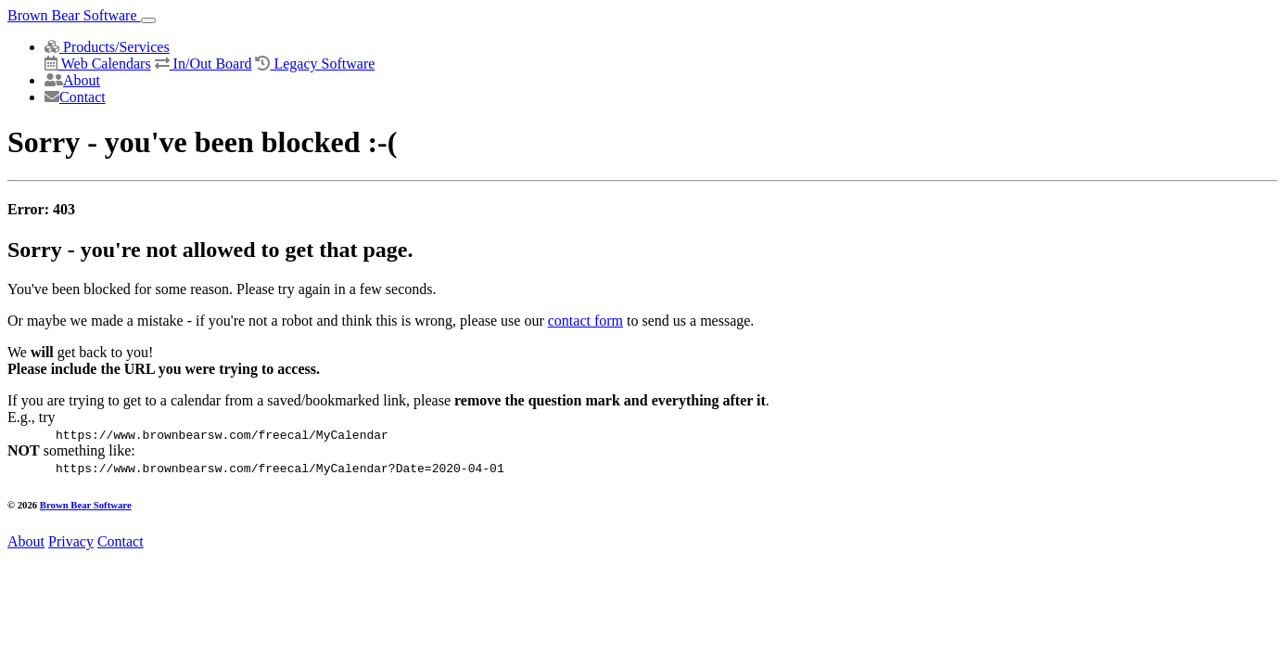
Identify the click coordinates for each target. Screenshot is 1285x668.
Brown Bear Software (74, 15)
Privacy (71, 541)
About (72, 80)
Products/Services (107, 47)
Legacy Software (315, 63)
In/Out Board (203, 63)
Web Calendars (98, 63)
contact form (585, 320)
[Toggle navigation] (148, 20)
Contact (75, 97)
